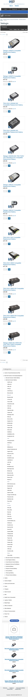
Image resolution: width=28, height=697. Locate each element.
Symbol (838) (10, 531)
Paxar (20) (9, 501)
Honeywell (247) (10, 440)
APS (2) (9, 388)
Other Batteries (8, 608)
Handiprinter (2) (10, 436)
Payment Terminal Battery (11, 568)
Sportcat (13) (10, 527)
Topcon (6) (9, 538)
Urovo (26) (9, 546)
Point (8, 503)
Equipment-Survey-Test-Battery (12, 564)
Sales (26, 29)
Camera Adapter (8, 580)
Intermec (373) (10, 453)
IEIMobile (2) (10, 447)
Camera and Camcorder (10, 583)
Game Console (8, 591)
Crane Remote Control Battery (12, 562)
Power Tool (7, 613)
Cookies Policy (18, 689)
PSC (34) (9, 507)
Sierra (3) (9, 516)
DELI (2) (9, 416)
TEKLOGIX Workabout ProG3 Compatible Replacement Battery (14, 671)
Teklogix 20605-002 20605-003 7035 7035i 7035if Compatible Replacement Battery (12, 344)
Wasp (8, 553)
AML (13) (9, 386)
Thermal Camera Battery (11, 575)
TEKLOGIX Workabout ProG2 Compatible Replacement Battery (14, 649)
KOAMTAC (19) (10, 457)
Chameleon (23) (10, 403)
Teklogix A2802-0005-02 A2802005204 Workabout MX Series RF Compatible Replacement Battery (14, 638)
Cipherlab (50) (10, 410)
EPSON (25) (9, 423)
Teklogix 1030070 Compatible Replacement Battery (12, 51)
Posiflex (9, 505)
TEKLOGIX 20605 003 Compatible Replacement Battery (13, 316)
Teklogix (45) (10, 533)
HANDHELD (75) (10, 434)
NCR (8, 481)
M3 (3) (8, 464)
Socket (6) (9, 518)
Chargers (7, 589)
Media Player (7, 602)
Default (22, 29)
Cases (6, 586)
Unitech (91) (10, 544)
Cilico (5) (9, 405)
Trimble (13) (9, 540)
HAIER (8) (9, 431)
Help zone (5, 687)
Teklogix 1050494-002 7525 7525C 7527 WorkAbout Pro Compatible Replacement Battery (13, 157)
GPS (5, 594)
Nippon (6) (9, 488)
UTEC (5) (9, 548)
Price (19, 29)
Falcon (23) (9, 425)
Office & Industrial (8, 605)
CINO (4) (9, 408)
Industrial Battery (9, 566)
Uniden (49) (9, 542)
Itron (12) (9, 455)
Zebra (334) (9, 555)
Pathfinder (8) (10, 499)
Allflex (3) (9, 384)
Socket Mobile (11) (11, 520)
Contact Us (24, 9)
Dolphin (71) (10, 421)
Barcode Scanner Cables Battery (13, 377)
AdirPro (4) (9, 382)
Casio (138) (9, 401)
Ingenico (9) (9, 451)
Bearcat (9, 395)
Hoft (8, 438)
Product (15, 29)
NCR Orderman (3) (11, 483)
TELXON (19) (10, 535)
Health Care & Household (10, 597)
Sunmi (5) (9, 529)
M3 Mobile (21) (10, 466)
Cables (6, 578)
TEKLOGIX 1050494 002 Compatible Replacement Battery (13, 104)
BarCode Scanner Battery (11, 380)
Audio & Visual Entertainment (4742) (12, 372)
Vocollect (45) (10, 551)
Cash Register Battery (10, 559)
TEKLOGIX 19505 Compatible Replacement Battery (12, 263)
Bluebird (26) (10, 397)
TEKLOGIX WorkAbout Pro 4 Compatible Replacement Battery (14, 660)
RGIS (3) (9, 514)
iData (8, 444)
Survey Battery (9, 570)
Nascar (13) (9, 477)
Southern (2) (10, 525)
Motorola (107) (10, 475)
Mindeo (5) (9, 470)
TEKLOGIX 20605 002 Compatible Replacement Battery (13, 289)
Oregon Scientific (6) (11, 494)
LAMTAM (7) (10, 460)
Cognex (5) (9, 412)
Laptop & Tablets (8, 600)
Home (1, 19)
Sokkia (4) (9, 522)
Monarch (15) (10, 473)
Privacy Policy (10, 689)
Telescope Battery (10, 572)
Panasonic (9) (10, 496)
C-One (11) (9, 399)
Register (17, 5)
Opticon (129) (10, 492)
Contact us (11, 687)
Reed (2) (9, 512)
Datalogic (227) (10, 414)
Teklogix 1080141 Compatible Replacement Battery (12, 185)
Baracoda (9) (10, 393)
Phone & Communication (10, 611)
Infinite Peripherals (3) (12, 449)
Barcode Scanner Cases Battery (13, 557)
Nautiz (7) (9, 479)
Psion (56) (9, 509)
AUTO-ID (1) (9, 390)
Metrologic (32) (10, 468)
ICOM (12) (9, 442)
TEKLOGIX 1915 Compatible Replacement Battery (11, 238)
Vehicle (6, 616)
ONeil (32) (9, 490)
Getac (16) (9, 429)
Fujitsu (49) (9, 427)
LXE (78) (9, 462)
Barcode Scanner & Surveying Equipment (10, 19)
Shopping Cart (14, 9)
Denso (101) (9, 418)
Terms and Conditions (20, 687)
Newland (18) (10, 486)
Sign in (11, 5)
